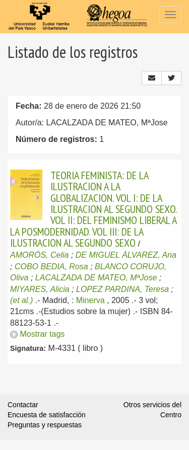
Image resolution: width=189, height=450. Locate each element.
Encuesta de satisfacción (47, 415)
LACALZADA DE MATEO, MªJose (96, 277)
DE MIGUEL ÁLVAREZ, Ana (126, 255)
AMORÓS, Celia (39, 255)
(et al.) (21, 300)
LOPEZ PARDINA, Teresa (122, 289)
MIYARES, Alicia (40, 289)
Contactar (23, 405)
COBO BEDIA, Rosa (51, 266)
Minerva (90, 300)
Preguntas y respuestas (45, 425)
